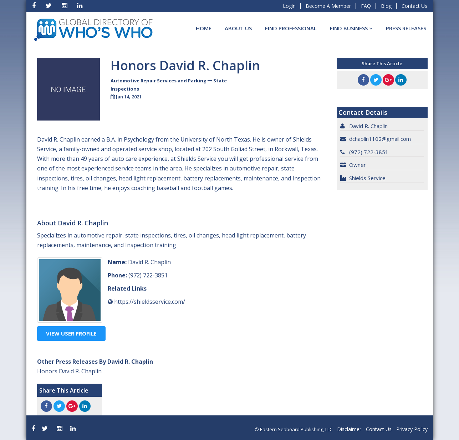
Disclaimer (349, 429)
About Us (238, 28)
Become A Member (328, 6)
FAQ (366, 6)
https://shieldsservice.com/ (149, 302)
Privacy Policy (412, 429)
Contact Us (414, 6)
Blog (386, 6)
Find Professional (291, 28)
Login (289, 6)
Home (203, 28)
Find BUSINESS (351, 28)
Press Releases (406, 28)
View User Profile (71, 333)
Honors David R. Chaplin (69, 371)
